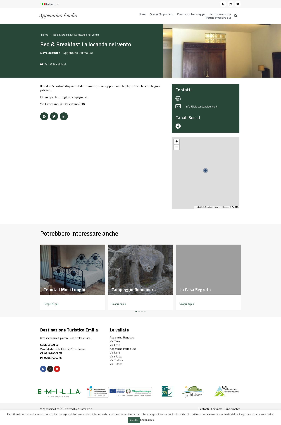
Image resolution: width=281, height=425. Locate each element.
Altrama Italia (84, 409)
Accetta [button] (134, 420)
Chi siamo (216, 409)
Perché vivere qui (220, 14)
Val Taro (115, 341)
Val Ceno (115, 345)
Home (142, 14)
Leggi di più (147, 420)
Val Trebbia (116, 360)
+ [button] (176, 142)
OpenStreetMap (211, 207)
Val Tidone (116, 364)
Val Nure (115, 352)
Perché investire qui (218, 17)
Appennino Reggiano (122, 337)
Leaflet (198, 207)
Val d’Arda (116, 356)
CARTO (235, 207)
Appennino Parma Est (78, 52)
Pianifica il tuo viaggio (191, 14)
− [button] (176, 147)
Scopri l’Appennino (161, 14)
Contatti (204, 409)
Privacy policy (232, 409)
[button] (51, 304)
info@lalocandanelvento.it (201, 106)
